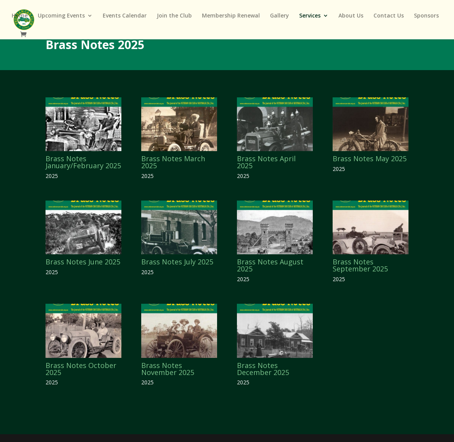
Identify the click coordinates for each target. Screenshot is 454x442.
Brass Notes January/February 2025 (83, 162)
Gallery (279, 16)
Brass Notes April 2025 (266, 162)
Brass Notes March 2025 (173, 162)
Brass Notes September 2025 (360, 265)
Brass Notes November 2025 (167, 369)
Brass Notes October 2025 (81, 369)
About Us (350, 16)
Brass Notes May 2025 (370, 158)
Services (310, 16)
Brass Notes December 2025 (263, 369)
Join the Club (174, 16)
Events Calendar (125, 16)
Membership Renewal (231, 16)
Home (20, 16)
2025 (52, 176)
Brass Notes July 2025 (177, 261)
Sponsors (426, 16)
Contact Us (388, 16)
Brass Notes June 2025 (83, 261)
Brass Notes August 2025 (270, 265)
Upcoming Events (61, 16)
